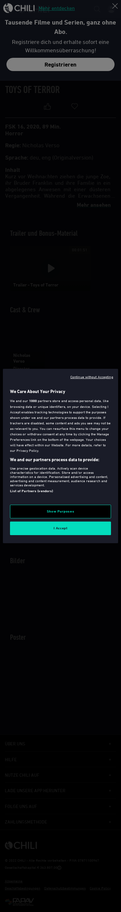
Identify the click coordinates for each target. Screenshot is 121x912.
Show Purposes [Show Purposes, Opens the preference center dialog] (60, 511)
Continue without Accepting (91, 377)
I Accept (61, 528)
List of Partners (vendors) (31, 491)
